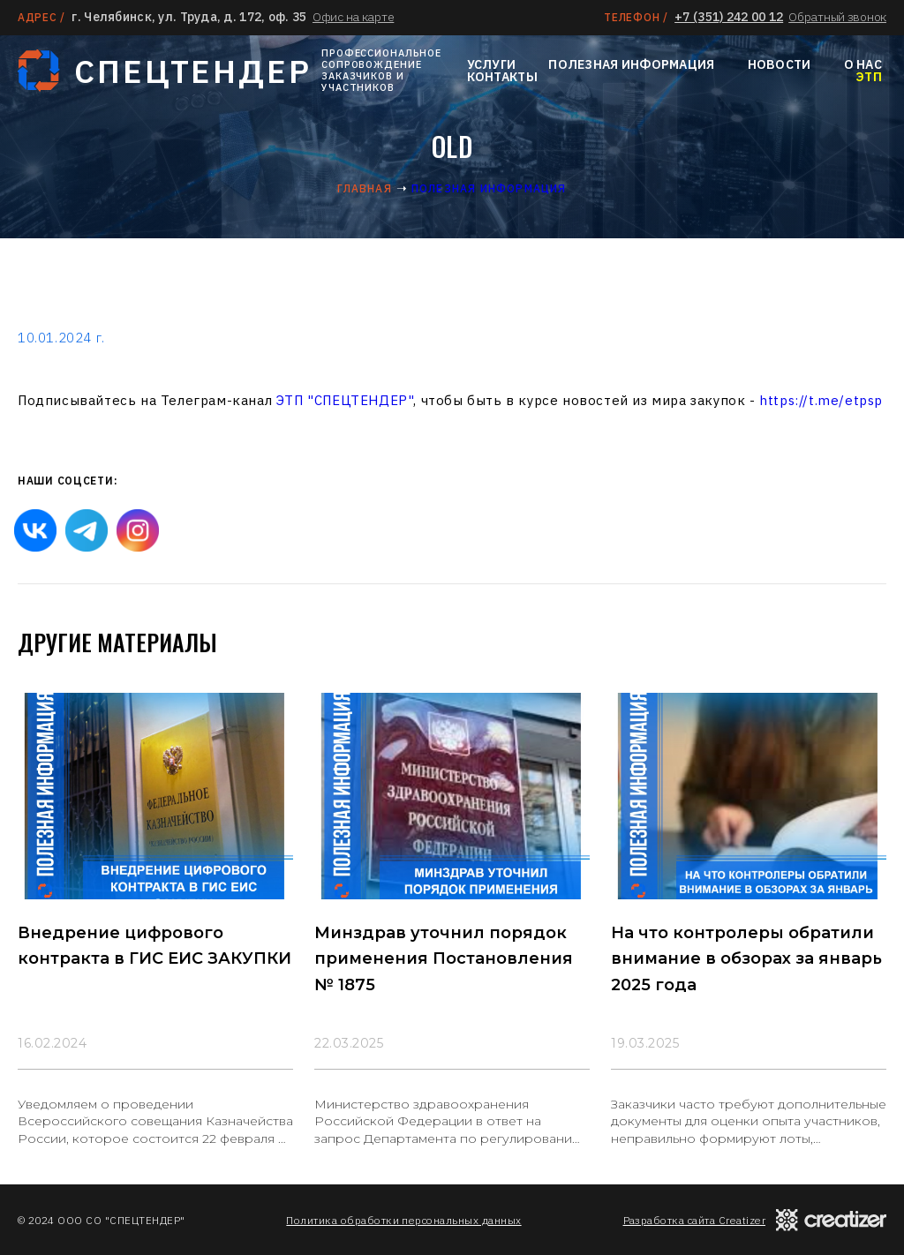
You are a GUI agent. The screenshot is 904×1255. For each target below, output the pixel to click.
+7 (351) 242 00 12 (728, 17)
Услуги (491, 64)
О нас (863, 64)
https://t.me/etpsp (821, 400)
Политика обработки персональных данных (403, 1220)
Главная (364, 188)
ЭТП (868, 77)
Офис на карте (353, 17)
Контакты (502, 77)
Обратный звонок (837, 17)
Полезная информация (631, 64)
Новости (779, 64)
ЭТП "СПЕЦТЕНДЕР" (345, 400)
